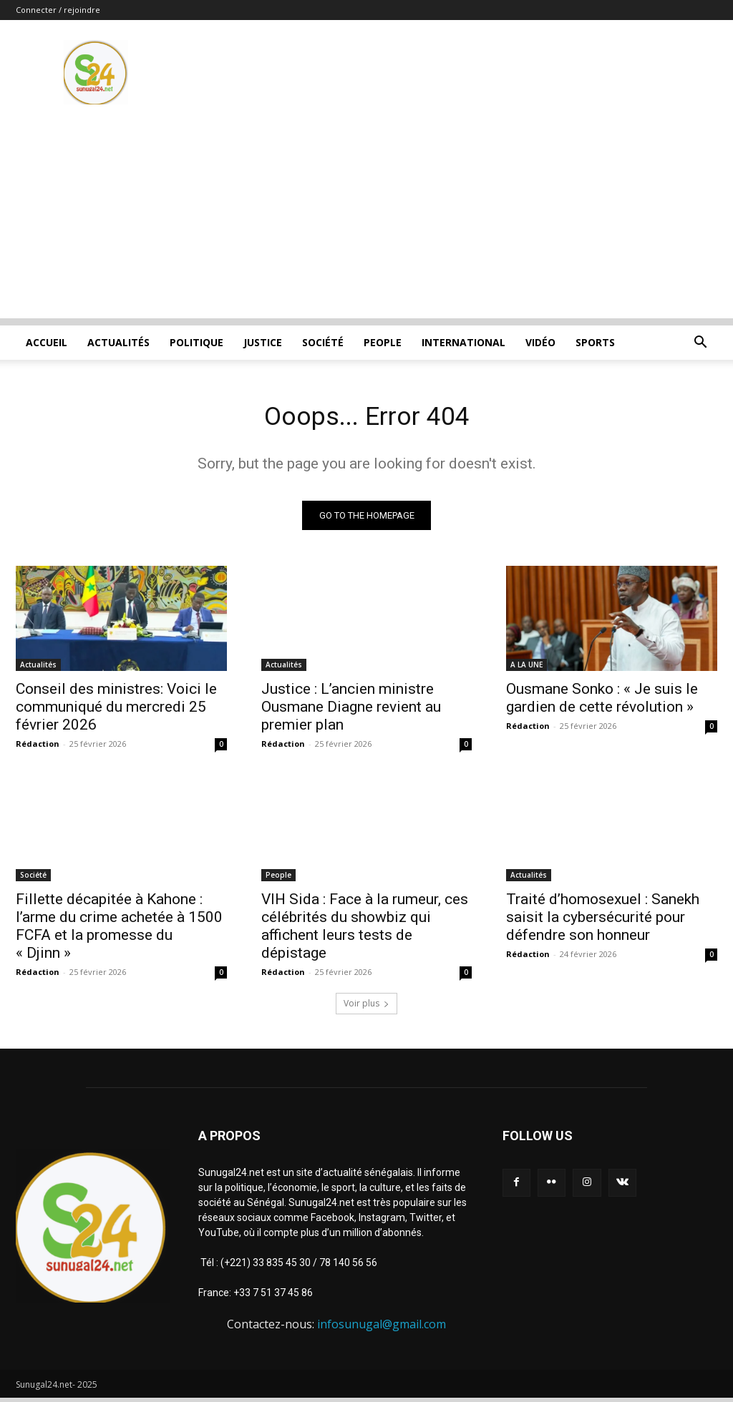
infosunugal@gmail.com (381, 1329)
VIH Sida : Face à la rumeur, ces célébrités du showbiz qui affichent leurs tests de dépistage (364, 931)
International (463, 342)
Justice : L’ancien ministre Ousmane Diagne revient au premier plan (351, 711)
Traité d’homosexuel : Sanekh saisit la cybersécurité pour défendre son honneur (602, 922)
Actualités (118, 342)
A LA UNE (526, 669)
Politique (196, 342)
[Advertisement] (366, 218)
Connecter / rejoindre (58, 9)
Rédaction (37, 747)
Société (323, 342)
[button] (700, 343)
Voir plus (366, 1008)
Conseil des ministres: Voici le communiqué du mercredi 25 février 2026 (116, 711)
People (383, 342)
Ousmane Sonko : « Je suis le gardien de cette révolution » (602, 702)
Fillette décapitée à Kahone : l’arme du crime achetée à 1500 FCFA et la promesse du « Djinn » (119, 931)
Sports (595, 342)
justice (262, 342)
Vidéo (540, 342)
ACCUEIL (46, 342)
